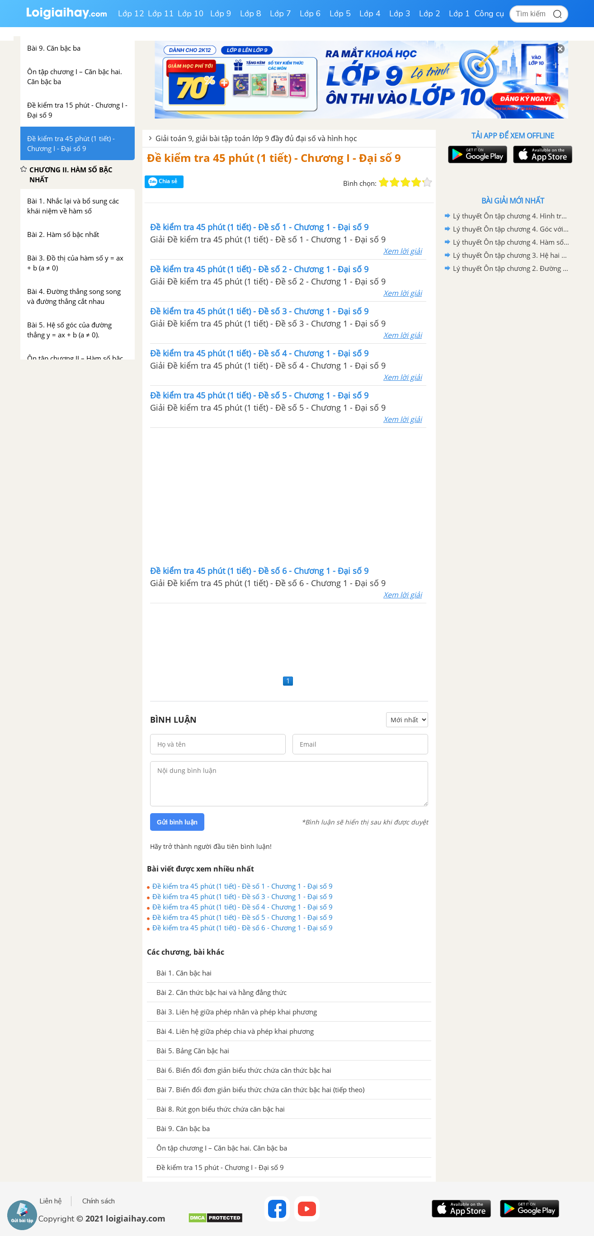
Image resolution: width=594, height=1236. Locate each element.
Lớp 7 (280, 13)
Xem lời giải (402, 251)
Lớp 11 (161, 13)
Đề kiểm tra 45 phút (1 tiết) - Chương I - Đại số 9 (274, 157)
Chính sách (98, 1201)
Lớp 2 (429, 13)
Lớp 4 (370, 13)
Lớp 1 (459, 13)
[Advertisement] (288, 495)
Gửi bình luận (177, 822)
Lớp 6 (310, 13)
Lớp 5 (340, 13)
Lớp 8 (250, 13)
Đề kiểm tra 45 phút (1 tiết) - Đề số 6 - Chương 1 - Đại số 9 (242, 927)
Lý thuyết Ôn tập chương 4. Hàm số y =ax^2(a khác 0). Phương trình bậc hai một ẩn (511, 241)
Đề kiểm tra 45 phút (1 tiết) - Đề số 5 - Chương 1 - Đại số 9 (242, 917)
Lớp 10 (191, 13)
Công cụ (489, 13)
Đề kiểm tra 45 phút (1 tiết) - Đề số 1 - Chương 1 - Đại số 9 (242, 885)
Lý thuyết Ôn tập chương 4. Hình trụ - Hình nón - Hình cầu (511, 215)
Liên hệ (50, 1201)
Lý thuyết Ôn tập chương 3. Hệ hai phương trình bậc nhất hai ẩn (511, 255)
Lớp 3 (399, 13)
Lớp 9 (220, 13)
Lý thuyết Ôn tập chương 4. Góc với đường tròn (511, 228)
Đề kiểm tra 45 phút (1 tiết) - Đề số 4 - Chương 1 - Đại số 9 (242, 906)
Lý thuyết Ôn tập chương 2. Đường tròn (511, 268)
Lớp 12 (131, 13)
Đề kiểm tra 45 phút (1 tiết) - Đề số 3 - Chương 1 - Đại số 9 (242, 896)
